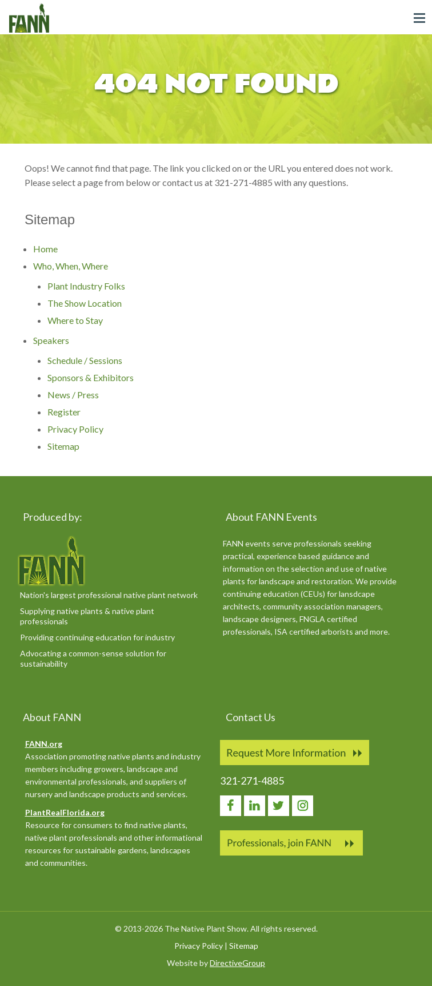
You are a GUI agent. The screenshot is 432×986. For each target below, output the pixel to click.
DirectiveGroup (237, 963)
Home (45, 248)
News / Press (73, 394)
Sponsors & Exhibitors (90, 377)
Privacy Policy (75, 428)
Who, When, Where (70, 265)
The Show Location (84, 303)
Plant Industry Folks (86, 285)
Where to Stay (75, 320)
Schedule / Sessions (84, 360)
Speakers (51, 340)
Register (64, 411)
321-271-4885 (252, 780)
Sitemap (63, 446)
